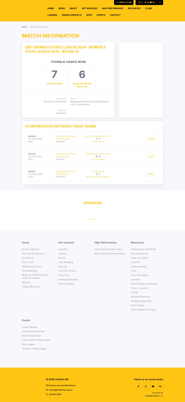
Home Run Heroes (67, 270)
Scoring (61, 258)
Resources (134, 8)
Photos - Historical (139, 288)
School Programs (66, 283)
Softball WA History (31, 286)
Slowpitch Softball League (34, 348)
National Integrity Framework (144, 283)
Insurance (135, 279)
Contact (115, 15)
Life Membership (29, 270)
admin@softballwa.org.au (59, 390)
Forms (134, 270)
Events (101, 15)
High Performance (112, 8)
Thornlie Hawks (54, 83)
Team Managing (65, 262)
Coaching (62, 249)
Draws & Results (72, 15)
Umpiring (62, 253)
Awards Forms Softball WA (143, 249)
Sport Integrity (137, 305)
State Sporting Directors (33, 253)
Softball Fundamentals (141, 301)
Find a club (123, 2)
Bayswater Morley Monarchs (82, 85)
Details (151, 139)
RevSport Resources (140, 296)
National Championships (33, 331)
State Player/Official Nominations (109, 253)
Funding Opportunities (68, 279)
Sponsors (26, 282)
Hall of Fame (28, 262)
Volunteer (62, 266)
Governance (27, 258)
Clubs (148, 8)
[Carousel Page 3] (95, 219)
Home (51, 8)
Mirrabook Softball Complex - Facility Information (35, 276)
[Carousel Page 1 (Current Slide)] (90, 219)
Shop (89, 15)
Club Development (139, 253)
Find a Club (63, 275)
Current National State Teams (108, 249)
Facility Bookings (139, 266)
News (62, 8)
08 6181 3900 (53, 394)
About (73, 8)
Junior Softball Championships (36, 340)
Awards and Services (31, 266)
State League (28, 344)
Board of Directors (30, 249)
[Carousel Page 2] (92, 219)
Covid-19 (135, 262)
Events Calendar (29, 327)
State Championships (32, 335)
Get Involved (89, 8)
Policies (134, 292)
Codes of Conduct (139, 258)
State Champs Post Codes (143, 309)
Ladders (52, 15)
